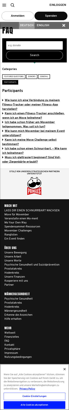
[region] (34, 387)
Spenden (51, 15)
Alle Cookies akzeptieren (34, 405)
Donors (31, 77)
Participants (10, 82)
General (44, 77)
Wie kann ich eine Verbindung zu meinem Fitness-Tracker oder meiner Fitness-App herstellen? (31, 105)
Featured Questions (14, 77)
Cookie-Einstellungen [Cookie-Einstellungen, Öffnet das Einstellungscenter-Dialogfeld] (34, 396)
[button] (4, 5)
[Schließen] (65, 369)
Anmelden (17, 15)
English (43, 25)
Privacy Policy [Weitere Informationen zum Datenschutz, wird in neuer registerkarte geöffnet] (27, 389)
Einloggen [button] (57, 5)
